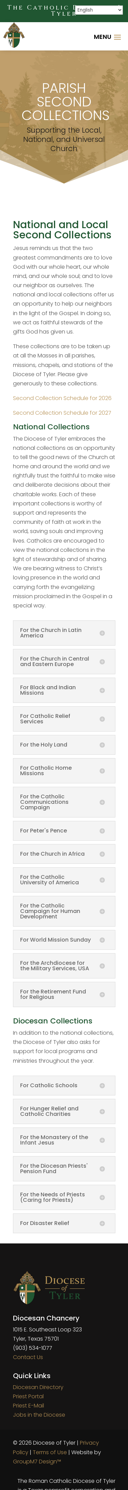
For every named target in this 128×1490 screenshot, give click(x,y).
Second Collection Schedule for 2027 (62, 413)
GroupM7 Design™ (37, 1461)
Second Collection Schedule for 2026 (62, 398)
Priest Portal (28, 1396)
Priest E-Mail (28, 1406)
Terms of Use (50, 1452)
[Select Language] (99, 10)
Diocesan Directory (38, 1387)
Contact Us (28, 1357)
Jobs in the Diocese (39, 1415)
